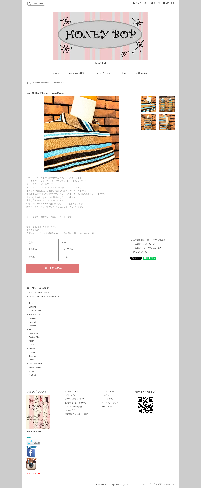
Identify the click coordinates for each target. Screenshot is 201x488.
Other (31, 345)
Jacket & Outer (35, 311)
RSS (103, 407)
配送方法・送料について (75, 403)
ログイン (157, 3)
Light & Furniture (36, 364)
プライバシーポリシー (110, 403)
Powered (155, 485)
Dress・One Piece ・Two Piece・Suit (49, 83)
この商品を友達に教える (144, 244)
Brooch (32, 330)
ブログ (124, 73)
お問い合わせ (142, 73)
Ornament (33, 352)
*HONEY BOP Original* (39, 293)
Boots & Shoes (35, 337)
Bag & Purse (34, 314)
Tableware (33, 356)
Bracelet (32, 322)
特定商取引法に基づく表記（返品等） (150, 240)
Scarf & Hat (34, 333)
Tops (31, 303)
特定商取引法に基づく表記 (76, 414)
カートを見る (107, 399)
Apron (31, 341)
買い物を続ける (140, 252)
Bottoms (32, 307)
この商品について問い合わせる (147, 248)
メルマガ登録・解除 (73, 407)
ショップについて (104, 73)
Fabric (31, 360)
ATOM (109, 407)
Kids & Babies (35, 367)
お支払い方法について (74, 399)
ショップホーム (71, 391)
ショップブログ (71, 410)
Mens (31, 371)
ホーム (56, 73)
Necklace (33, 318)
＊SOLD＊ (33, 375)
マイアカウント (142, 3)
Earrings (32, 326)
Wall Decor (33, 348)
